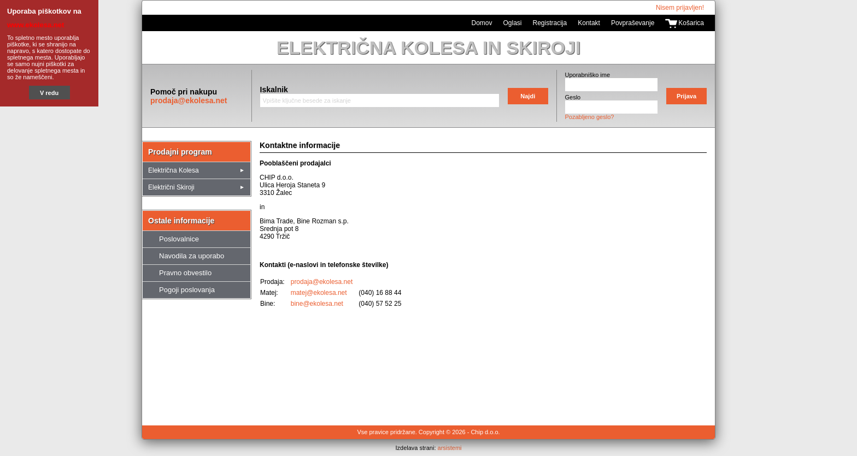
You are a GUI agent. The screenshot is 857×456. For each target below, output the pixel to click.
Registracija (550, 23)
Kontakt (589, 23)
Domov (481, 23)
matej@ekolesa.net (319, 293)
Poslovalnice (179, 239)
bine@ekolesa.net (317, 303)
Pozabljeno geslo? (589, 117)
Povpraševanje (632, 23)
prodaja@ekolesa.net (188, 100)
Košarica (691, 23)
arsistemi (450, 448)
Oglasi (512, 23)
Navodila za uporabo (191, 256)
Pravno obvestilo (185, 273)
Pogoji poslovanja (187, 290)
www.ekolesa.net (35, 25)
